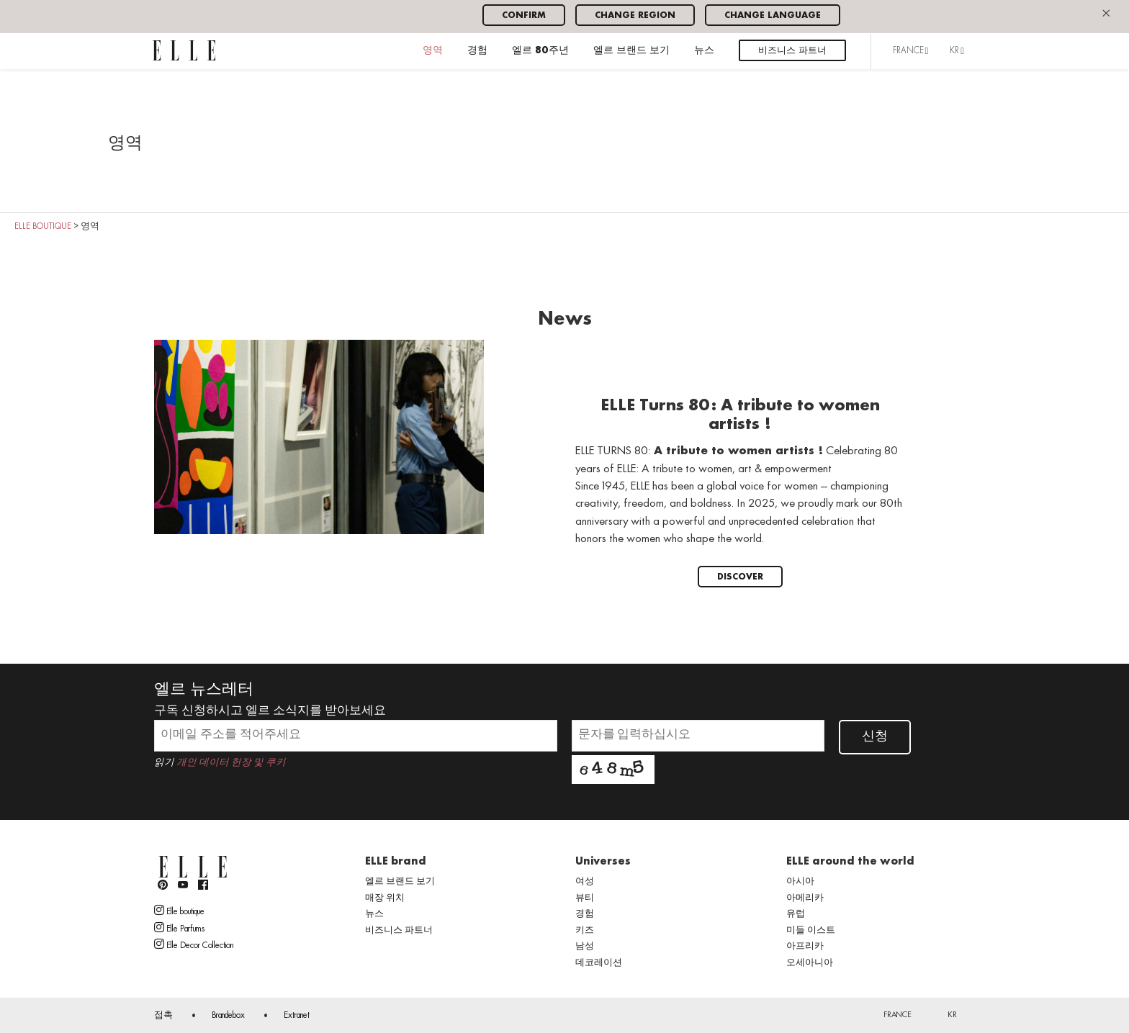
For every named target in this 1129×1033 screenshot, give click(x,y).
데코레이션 (598, 963)
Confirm (524, 15)
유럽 (795, 914)
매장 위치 (385, 898)
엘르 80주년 (540, 50)
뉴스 (704, 50)
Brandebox (228, 1015)
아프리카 (805, 946)
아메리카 (805, 898)
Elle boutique (179, 910)
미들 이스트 (810, 930)
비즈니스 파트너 (792, 50)
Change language (772, 15)
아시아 (800, 882)
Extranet (297, 1015)
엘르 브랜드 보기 (631, 50)
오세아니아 (809, 963)
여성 (584, 882)
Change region (635, 15)
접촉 (163, 1015)
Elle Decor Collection (193, 944)
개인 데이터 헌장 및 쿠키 (231, 762)
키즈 (584, 930)
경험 (477, 50)
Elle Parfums (179, 928)
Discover (740, 577)
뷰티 (584, 898)
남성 (584, 946)
